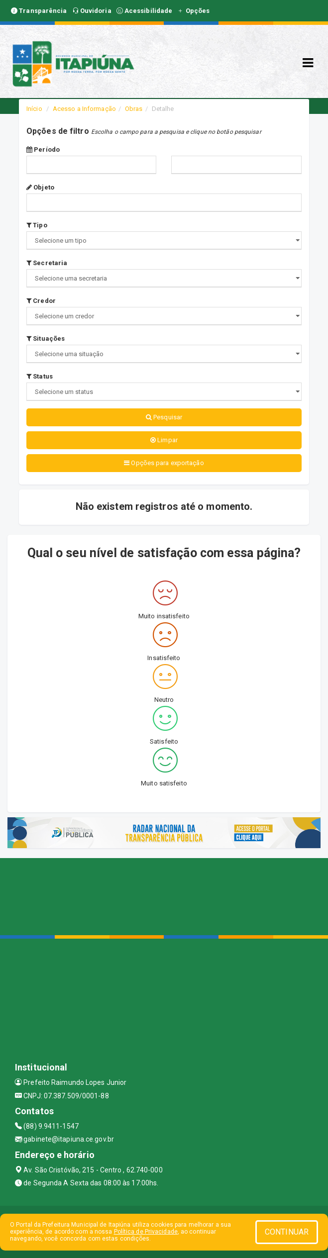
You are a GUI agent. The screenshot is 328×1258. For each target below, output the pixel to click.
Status (39, 376)
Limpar (164, 440)
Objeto (40, 187)
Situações (45, 338)
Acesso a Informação (84, 108)
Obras (134, 108)
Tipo (36, 225)
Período (43, 149)
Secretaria (46, 263)
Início (34, 108)
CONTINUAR (287, 1232)
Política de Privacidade (146, 1231)
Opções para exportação (164, 463)
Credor (41, 300)
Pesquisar (164, 417)
